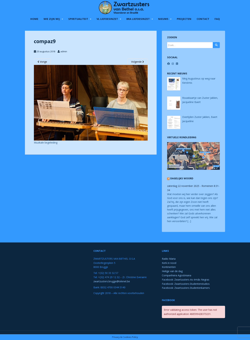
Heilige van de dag (172, 271)
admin (63, 51)
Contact (203, 18)
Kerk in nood (169, 263)
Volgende (137, 61)
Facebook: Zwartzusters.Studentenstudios (186, 283)
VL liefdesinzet (107, 18)
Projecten (184, 18)
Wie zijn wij (52, 18)
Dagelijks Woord (181, 178)
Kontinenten (169, 267)
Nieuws (163, 18)
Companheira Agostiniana (176, 275)
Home (34, 18)
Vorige (42, 61)
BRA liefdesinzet (138, 18)
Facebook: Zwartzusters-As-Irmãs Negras (185, 279)
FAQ (217, 18)
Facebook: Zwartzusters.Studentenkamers (186, 287)
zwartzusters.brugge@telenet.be (111, 281)
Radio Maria (169, 258)
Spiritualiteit (78, 18)
